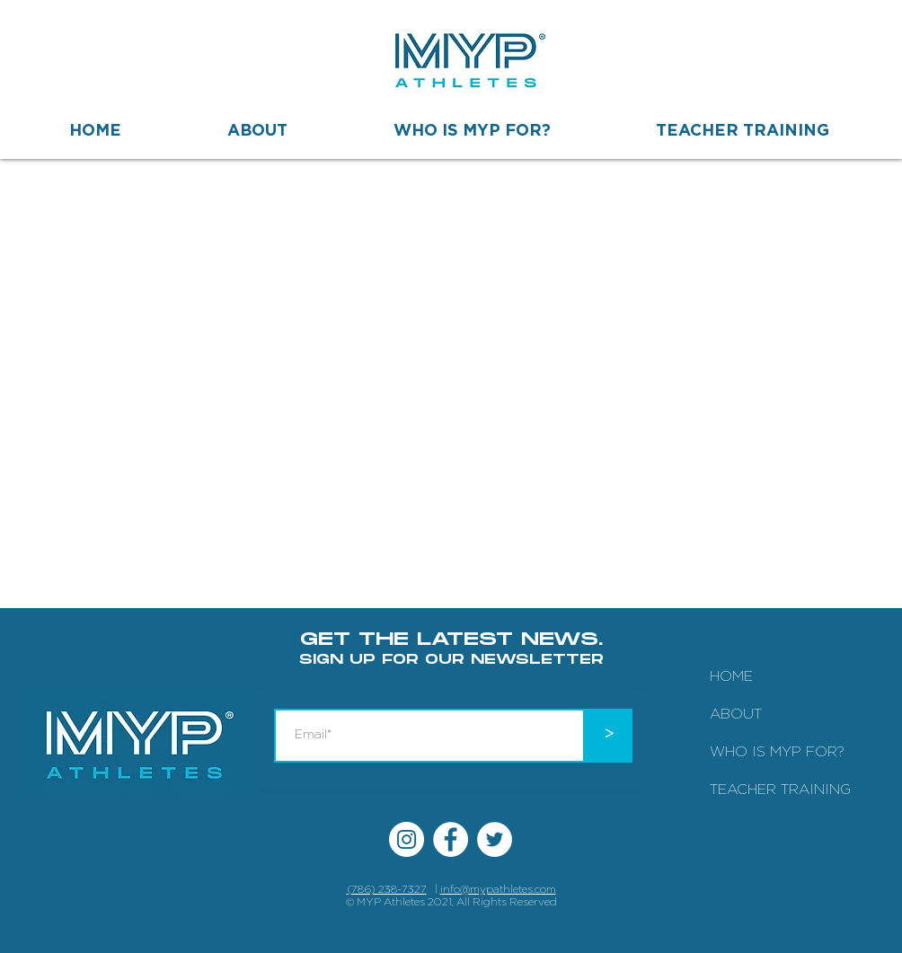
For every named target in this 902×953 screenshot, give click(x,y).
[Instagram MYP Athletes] (406, 839)
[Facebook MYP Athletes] (450, 839)
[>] (608, 736)
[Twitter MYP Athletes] (494, 839)
